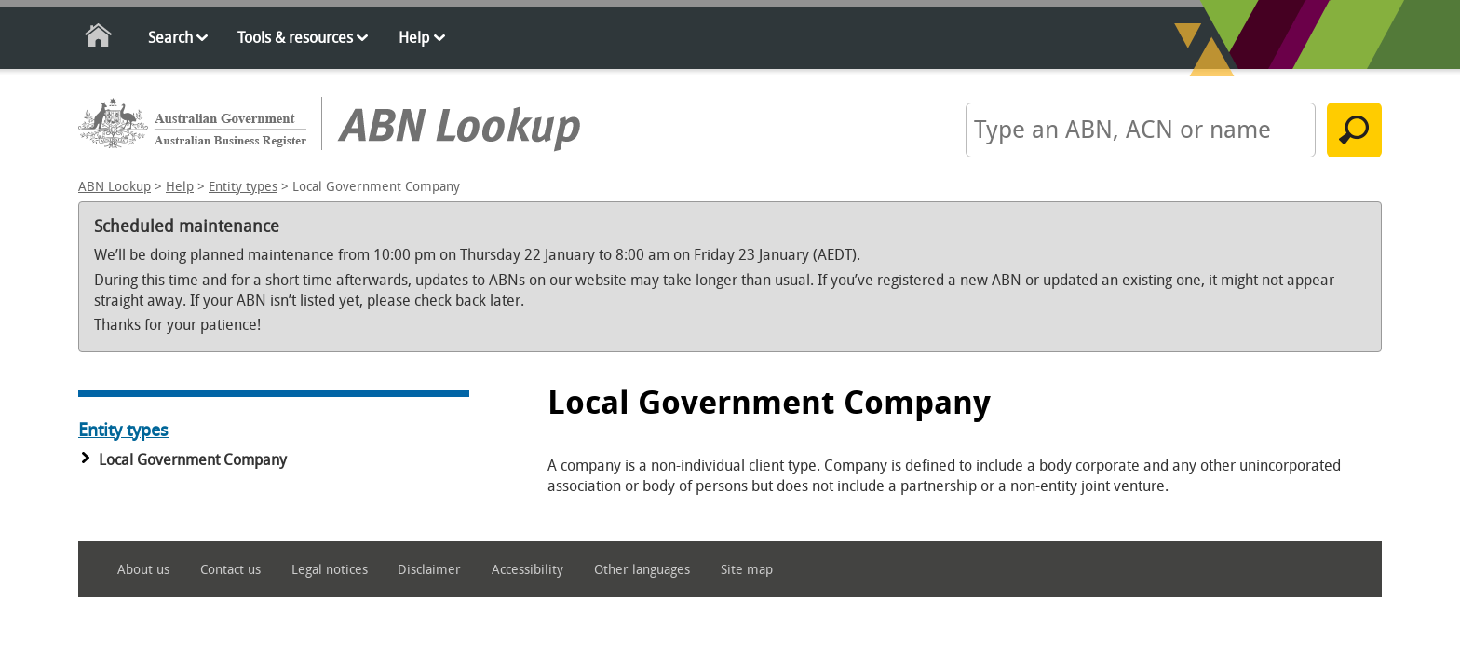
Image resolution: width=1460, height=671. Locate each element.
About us (143, 570)
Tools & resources (295, 38)
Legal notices (329, 570)
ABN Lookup (114, 187)
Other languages (642, 570)
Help (414, 38)
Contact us (230, 570)
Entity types (243, 187)
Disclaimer (429, 570)
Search (170, 38)
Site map (747, 570)
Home (99, 38)
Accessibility (527, 570)
